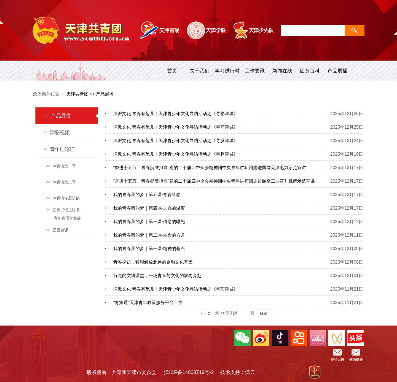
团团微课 (57, 230)
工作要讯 (255, 71)
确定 (263, 313)
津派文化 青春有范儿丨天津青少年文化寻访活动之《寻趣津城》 (175, 154)
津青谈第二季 (61, 182)
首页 (172, 71)
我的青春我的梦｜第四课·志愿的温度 (149, 208)
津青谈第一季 (61, 166)
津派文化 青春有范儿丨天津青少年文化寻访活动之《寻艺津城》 (175, 289)
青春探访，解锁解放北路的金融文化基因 (153, 262)
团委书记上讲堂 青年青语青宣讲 (63, 214)
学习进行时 (227, 71)
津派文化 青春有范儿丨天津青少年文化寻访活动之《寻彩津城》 (175, 113)
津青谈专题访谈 (63, 198)
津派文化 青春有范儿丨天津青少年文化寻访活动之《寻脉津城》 (175, 140)
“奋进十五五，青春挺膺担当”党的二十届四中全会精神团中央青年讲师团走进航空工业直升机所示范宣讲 (214, 181)
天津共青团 (77, 94)
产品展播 (337, 71)
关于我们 (200, 71)
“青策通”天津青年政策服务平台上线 (148, 302)
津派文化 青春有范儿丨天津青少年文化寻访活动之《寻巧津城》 (175, 127)
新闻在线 (282, 71)
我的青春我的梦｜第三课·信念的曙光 (149, 221)
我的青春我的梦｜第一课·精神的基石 (149, 248)
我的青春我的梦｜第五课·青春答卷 (147, 194)
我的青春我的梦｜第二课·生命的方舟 (149, 235)
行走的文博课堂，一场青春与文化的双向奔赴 (157, 275)
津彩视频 (56, 132)
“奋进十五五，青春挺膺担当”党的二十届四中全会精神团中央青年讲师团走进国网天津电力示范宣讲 (209, 167)
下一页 (205, 313)
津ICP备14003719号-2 (191, 372)
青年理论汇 (59, 149)
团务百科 (310, 71)
